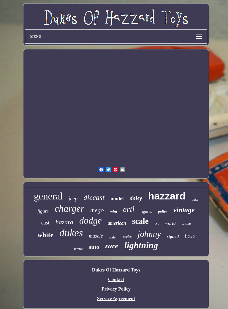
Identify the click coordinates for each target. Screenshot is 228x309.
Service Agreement (116, 298)
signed (173, 236)
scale (140, 221)
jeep (73, 199)
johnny (149, 234)
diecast (93, 197)
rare (111, 245)
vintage (184, 210)
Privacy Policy (116, 288)
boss (190, 235)
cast (45, 223)
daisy (135, 198)
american (117, 223)
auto (93, 247)
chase (186, 223)
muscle (96, 236)
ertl (128, 209)
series (127, 237)
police (162, 211)
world (170, 223)
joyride (78, 248)
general (48, 196)
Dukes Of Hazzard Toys (116, 269)
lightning (141, 245)
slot (156, 224)
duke (194, 199)
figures (146, 211)
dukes (71, 233)
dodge (90, 220)
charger (69, 208)
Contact (116, 279)
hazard (64, 222)
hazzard (167, 196)
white (45, 235)
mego (97, 210)
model (117, 199)
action (113, 237)
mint (113, 211)
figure (43, 211)
